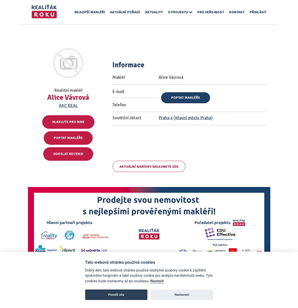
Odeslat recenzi (68, 154)
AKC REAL (68, 106)
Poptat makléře (68, 138)
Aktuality (154, 12)
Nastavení (181, 294)
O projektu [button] (180, 12)
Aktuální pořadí (125, 12)
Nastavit (157, 281)
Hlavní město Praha (193, 117)
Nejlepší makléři (89, 12)
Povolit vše (116, 294)
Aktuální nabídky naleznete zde (149, 166)
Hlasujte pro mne (68, 122)
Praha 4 (166, 117)
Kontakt (237, 12)
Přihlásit (258, 12)
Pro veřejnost (210, 12)
